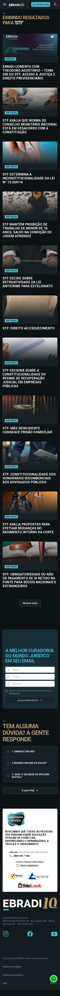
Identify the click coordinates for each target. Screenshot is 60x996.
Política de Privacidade (12, 967)
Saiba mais (13, 852)
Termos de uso (14, 693)
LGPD (5, 983)
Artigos (11, 113)
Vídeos (10, 59)
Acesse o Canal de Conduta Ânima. (30, 862)
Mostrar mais (30, 603)
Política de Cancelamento (13, 975)
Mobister (53, 983)
